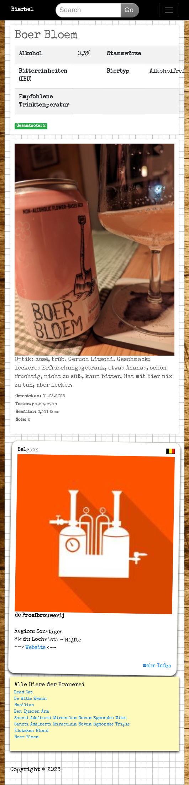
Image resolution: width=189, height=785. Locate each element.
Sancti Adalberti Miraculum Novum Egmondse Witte (70, 718)
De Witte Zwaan (30, 699)
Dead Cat (23, 693)
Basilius (24, 705)
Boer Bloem (26, 737)
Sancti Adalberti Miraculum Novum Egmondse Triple (72, 725)
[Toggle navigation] (169, 10)
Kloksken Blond (31, 731)
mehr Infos (157, 666)
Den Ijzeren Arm (31, 712)
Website (35, 648)
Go (129, 10)
